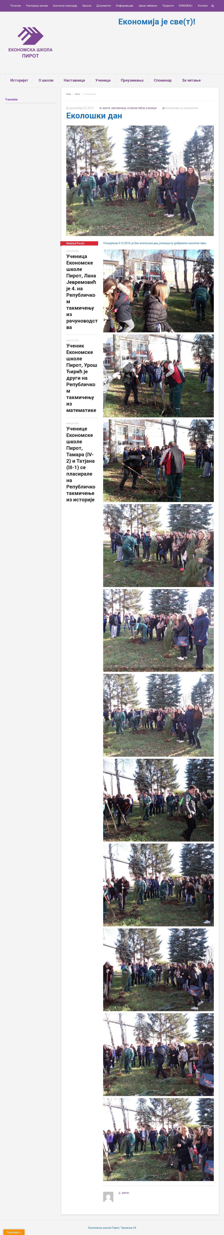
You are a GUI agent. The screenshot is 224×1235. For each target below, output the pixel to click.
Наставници (74, 80)
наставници (118, 108)
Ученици (102, 80)
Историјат (19, 80)
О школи (46, 80)
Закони (86, 5)
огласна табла (136, 108)
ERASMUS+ (186, 5)
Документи (103, 5)
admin (125, 1192)
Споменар (163, 80)
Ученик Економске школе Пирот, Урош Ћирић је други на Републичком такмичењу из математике (81, 378)
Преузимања (132, 80)
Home (68, 94)
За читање (191, 80)
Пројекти (168, 5)
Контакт (203, 5)
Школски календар (65, 5)
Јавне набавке (147, 5)
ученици (151, 108)
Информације (124, 5)
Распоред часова (37, 5)
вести (77, 94)
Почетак (15, 5)
